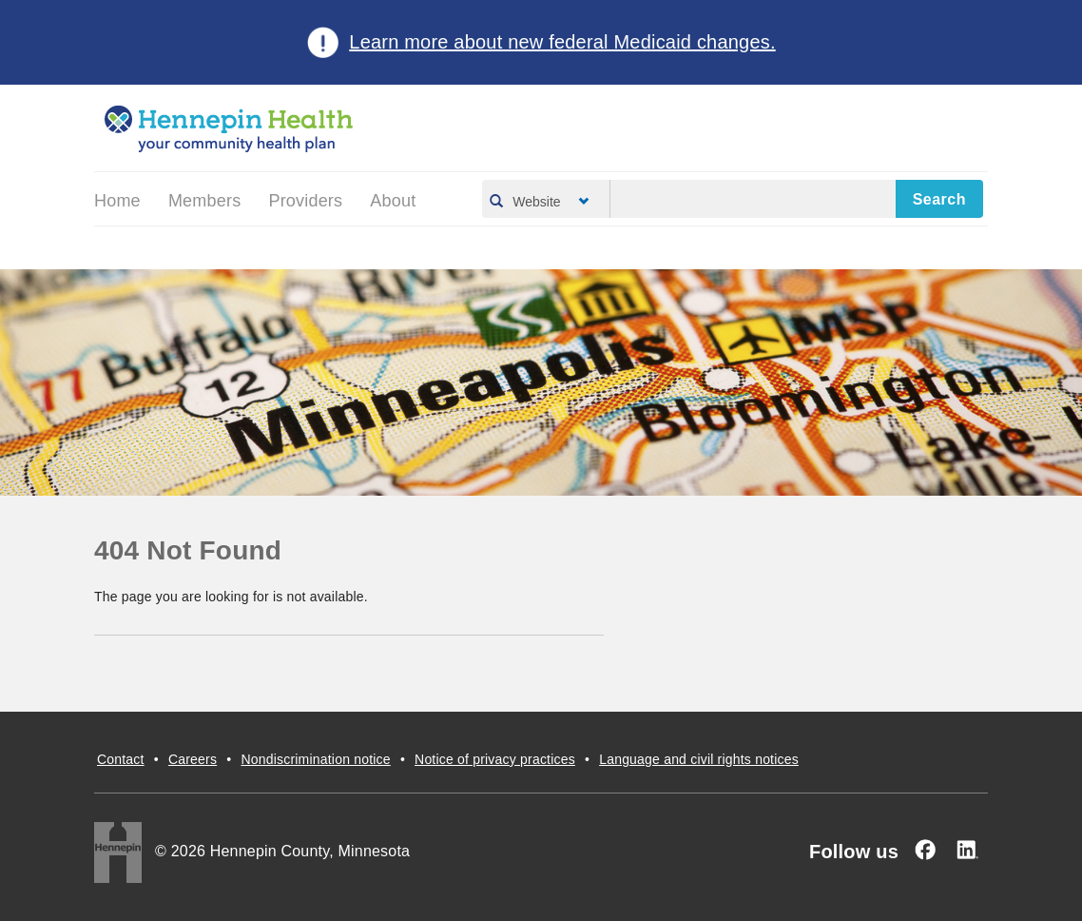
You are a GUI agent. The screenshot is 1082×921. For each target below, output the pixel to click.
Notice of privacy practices (495, 759)
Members (204, 200)
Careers (192, 759)
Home (117, 200)
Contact (121, 759)
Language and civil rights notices (699, 759)
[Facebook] (925, 850)
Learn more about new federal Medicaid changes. (562, 41)
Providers (305, 200)
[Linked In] (967, 850)
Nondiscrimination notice (315, 759)
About (392, 200)
